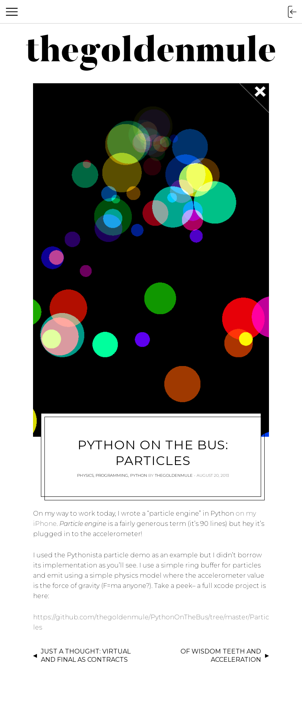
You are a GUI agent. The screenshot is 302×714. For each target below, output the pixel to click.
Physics (85, 475)
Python (138, 475)
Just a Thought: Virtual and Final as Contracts (86, 655)
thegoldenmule (174, 475)
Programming (112, 475)
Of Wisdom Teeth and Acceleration (220, 655)
